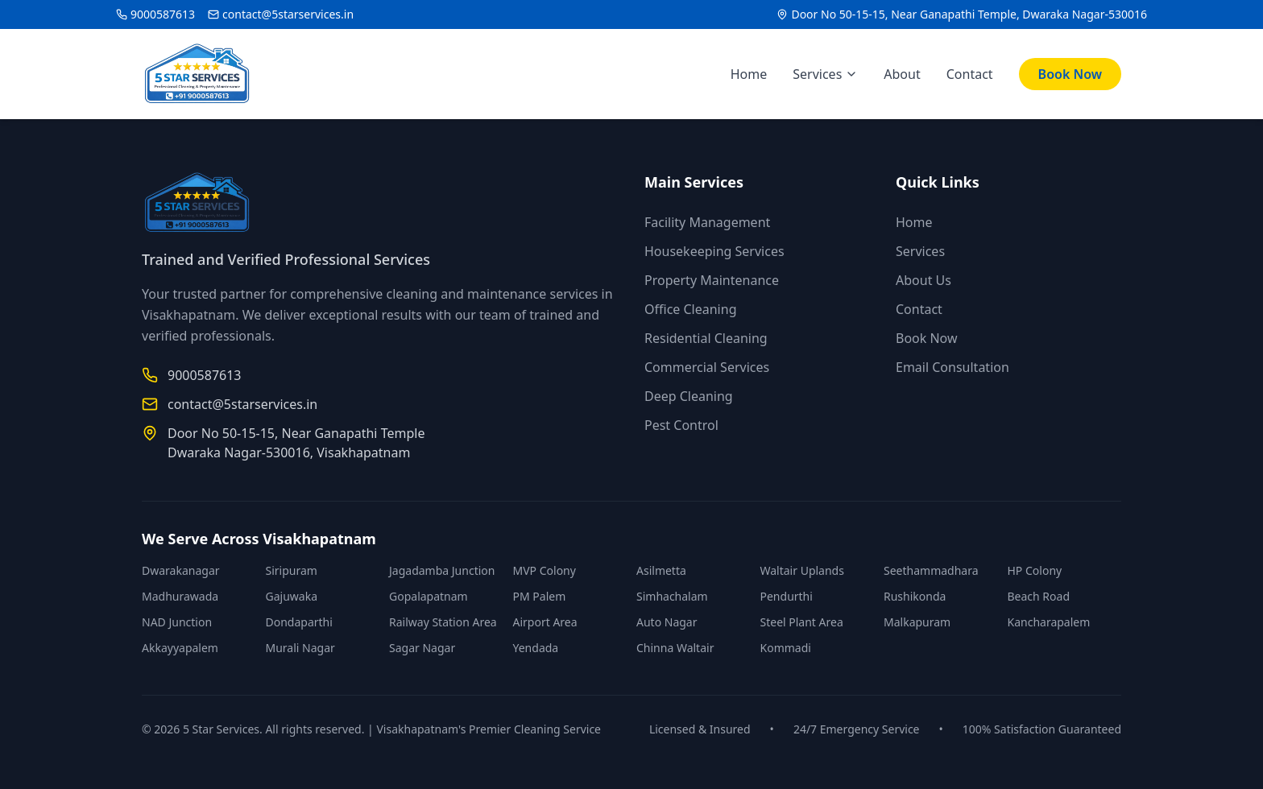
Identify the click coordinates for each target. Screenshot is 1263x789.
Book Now (1070, 74)
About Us (923, 280)
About (902, 74)
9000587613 (162, 14)
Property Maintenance (711, 280)
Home (749, 74)
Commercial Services (706, 367)
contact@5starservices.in (288, 14)
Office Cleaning (690, 309)
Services (825, 74)
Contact (969, 74)
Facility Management (707, 222)
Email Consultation (952, 367)
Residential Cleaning (706, 338)
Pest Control (681, 425)
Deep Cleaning (688, 396)
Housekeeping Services (714, 251)
